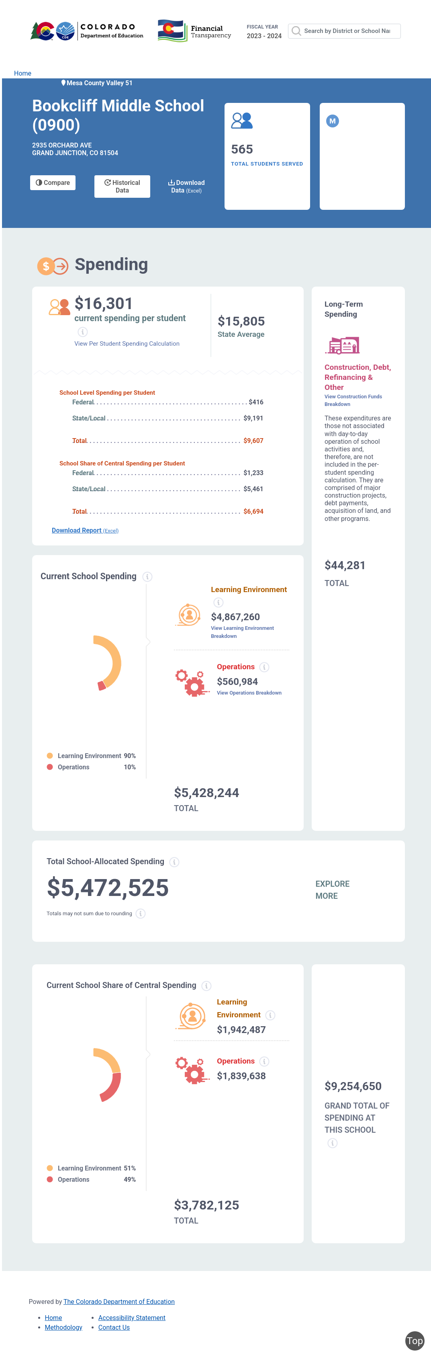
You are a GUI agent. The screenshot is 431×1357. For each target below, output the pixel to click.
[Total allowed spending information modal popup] (174, 862)
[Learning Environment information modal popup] (270, 1015)
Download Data (186, 186)
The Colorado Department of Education (119, 1302)
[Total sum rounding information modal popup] (140, 913)
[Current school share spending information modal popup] (206, 986)
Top (415, 1341)
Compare (53, 183)
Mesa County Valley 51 (96, 83)
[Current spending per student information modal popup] (83, 332)
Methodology (63, 1327)
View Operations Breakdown (249, 693)
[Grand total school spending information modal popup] (333, 1143)
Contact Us (114, 1327)
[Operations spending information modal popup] (264, 667)
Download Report (85, 530)
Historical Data (122, 186)
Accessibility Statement (131, 1318)
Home (22, 73)
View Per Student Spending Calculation (127, 343)
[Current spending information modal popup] (147, 577)
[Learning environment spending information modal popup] (218, 602)
